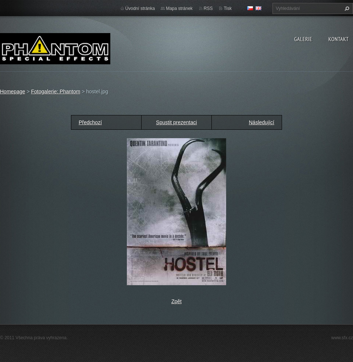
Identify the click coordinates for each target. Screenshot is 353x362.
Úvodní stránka (140, 8)
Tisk (228, 8)
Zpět (176, 301)
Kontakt (338, 39)
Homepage (12, 91)
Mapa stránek (179, 8)
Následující (261, 122)
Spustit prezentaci (176, 122)
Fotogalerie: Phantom (55, 91)
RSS (208, 8)
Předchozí (90, 122)
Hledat (346, 8)
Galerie (303, 39)
